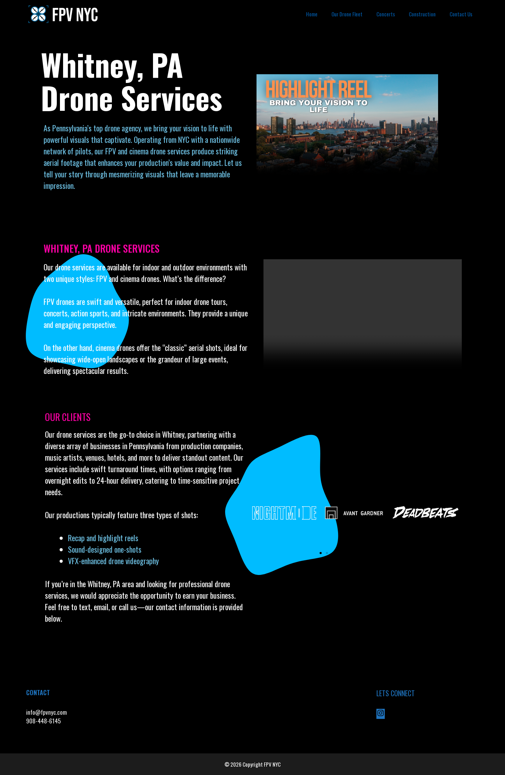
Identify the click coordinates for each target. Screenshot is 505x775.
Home (311, 14)
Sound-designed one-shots (104, 549)
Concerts (385, 14)
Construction (422, 14)
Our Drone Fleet (346, 14)
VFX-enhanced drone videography (114, 560)
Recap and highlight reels (103, 537)
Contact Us (461, 14)
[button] (257, 512)
